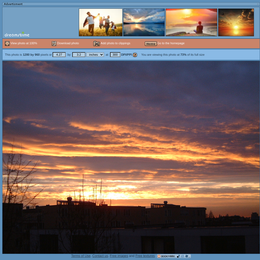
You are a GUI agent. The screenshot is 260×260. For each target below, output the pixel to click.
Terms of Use (81, 256)
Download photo (65, 43)
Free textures (145, 256)
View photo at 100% (21, 43)
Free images (119, 256)
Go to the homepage (164, 43)
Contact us (100, 256)
